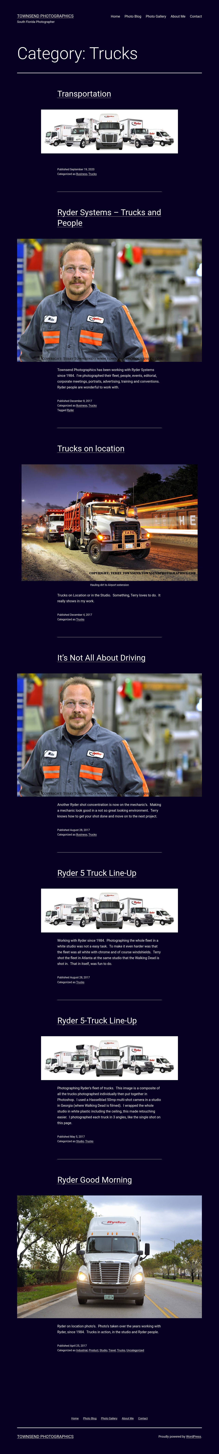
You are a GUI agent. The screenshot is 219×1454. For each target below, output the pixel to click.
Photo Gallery (156, 16)
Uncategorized (135, 1350)
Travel (112, 1350)
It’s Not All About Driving (101, 658)
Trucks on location (91, 448)
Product (93, 1350)
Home (115, 16)
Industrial (81, 1350)
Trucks (92, 174)
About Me (178, 16)
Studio (80, 1141)
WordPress (193, 1436)
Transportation (84, 94)
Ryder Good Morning (94, 1180)
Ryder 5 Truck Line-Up (96, 873)
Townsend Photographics (45, 16)
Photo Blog (133, 16)
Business (81, 174)
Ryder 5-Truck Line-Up (97, 1020)
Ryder (70, 410)
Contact (196, 16)
